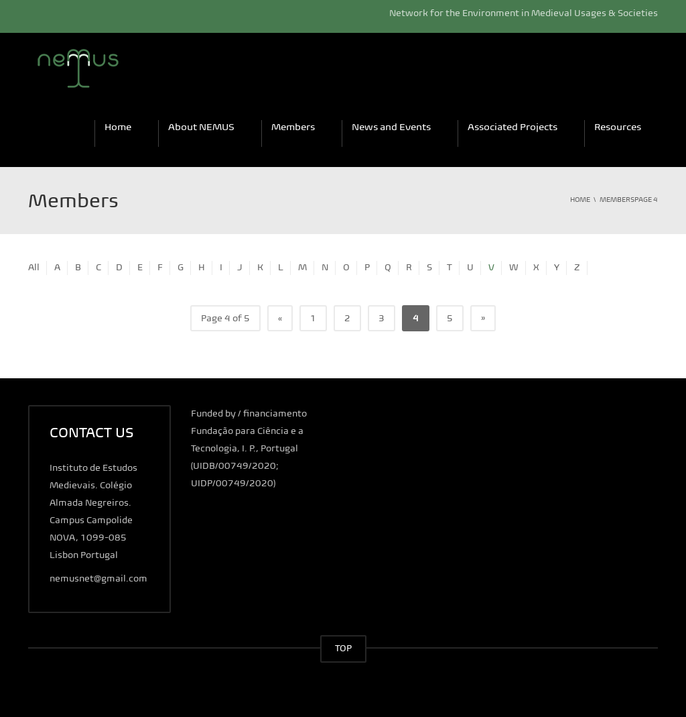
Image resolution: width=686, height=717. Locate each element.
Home (118, 127)
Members (293, 127)
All (34, 267)
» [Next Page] (483, 317)
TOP (343, 648)
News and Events (391, 127)
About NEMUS (201, 127)
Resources (617, 127)
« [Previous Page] (280, 318)
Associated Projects (512, 127)
